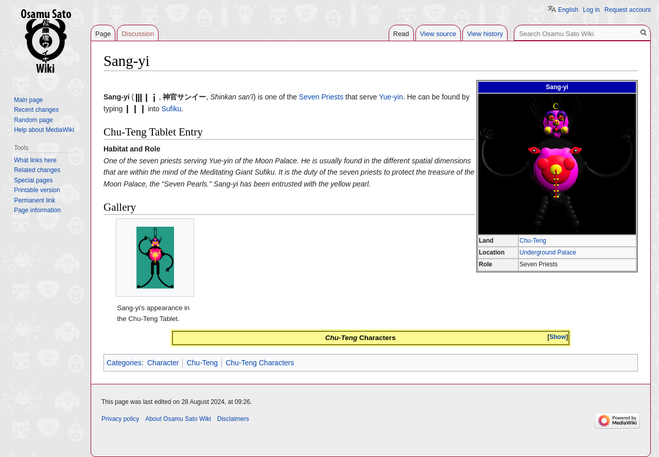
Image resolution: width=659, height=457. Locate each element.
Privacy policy (120, 418)
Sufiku (171, 109)
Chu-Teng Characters (260, 363)
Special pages (33, 180)
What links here (35, 160)
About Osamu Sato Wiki (178, 418)
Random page (33, 120)
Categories (124, 363)
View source (438, 34)
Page (103, 34)
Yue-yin (391, 97)
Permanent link (34, 200)
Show (557, 337)
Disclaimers (233, 418)
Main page (28, 100)
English (568, 9)
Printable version (37, 190)
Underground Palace (547, 252)
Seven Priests (321, 97)
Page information (37, 210)
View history (485, 34)
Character (163, 363)
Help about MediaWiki (44, 129)
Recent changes (36, 109)
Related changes (37, 170)
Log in (591, 9)
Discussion (138, 34)
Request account (627, 9)
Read (401, 34)
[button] (557, 337)
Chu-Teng (532, 240)
